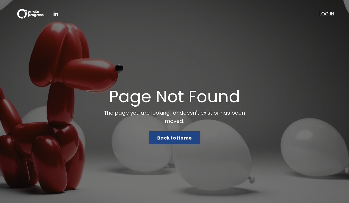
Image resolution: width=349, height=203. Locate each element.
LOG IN (326, 14)
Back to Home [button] (174, 138)
